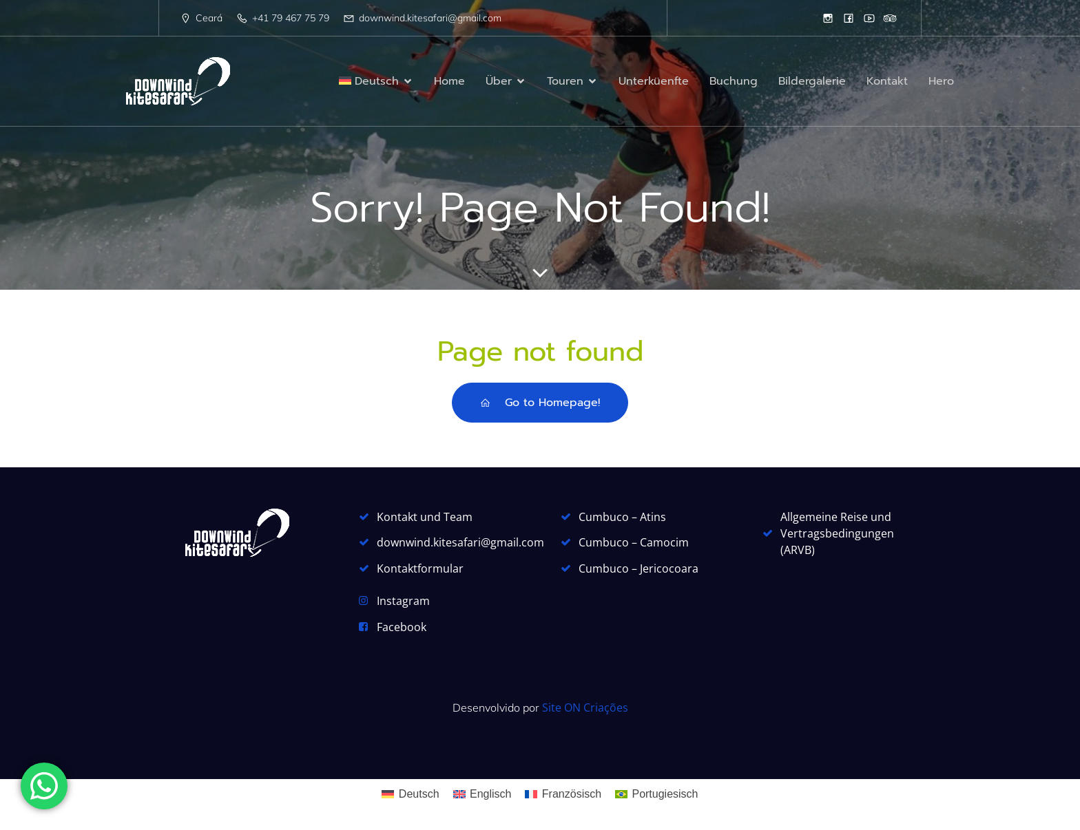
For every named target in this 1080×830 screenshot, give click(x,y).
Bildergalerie (812, 81)
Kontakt (887, 81)
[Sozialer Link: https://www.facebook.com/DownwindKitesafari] (848, 18)
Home (449, 81)
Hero (941, 81)
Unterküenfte (654, 81)
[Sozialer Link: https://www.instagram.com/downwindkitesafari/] (828, 18)
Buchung (733, 81)
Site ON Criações (585, 707)
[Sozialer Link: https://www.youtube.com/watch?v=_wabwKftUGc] (869, 18)
